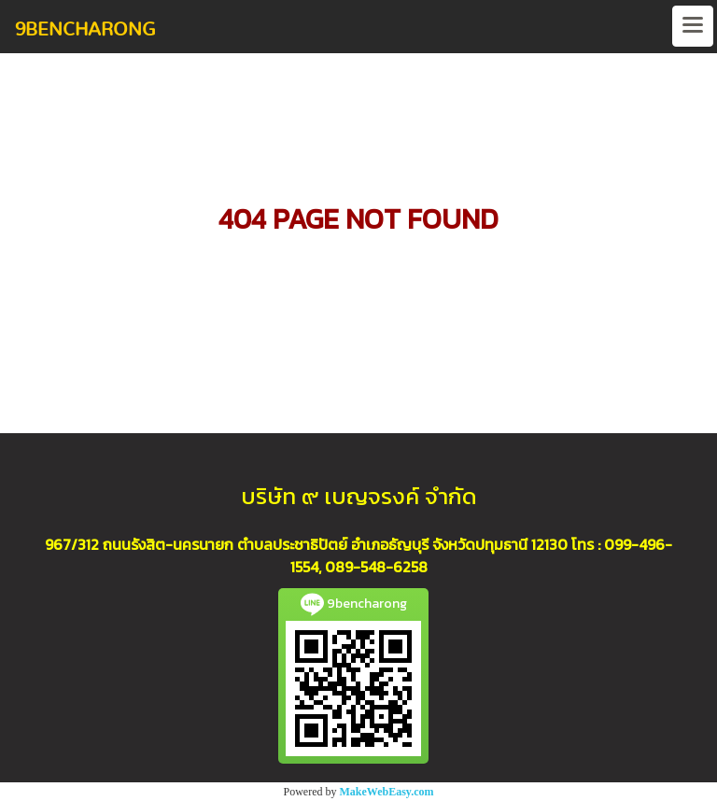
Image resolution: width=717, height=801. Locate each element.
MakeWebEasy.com (387, 791)
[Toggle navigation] (692, 26)
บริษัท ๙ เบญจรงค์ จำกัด (359, 496)
